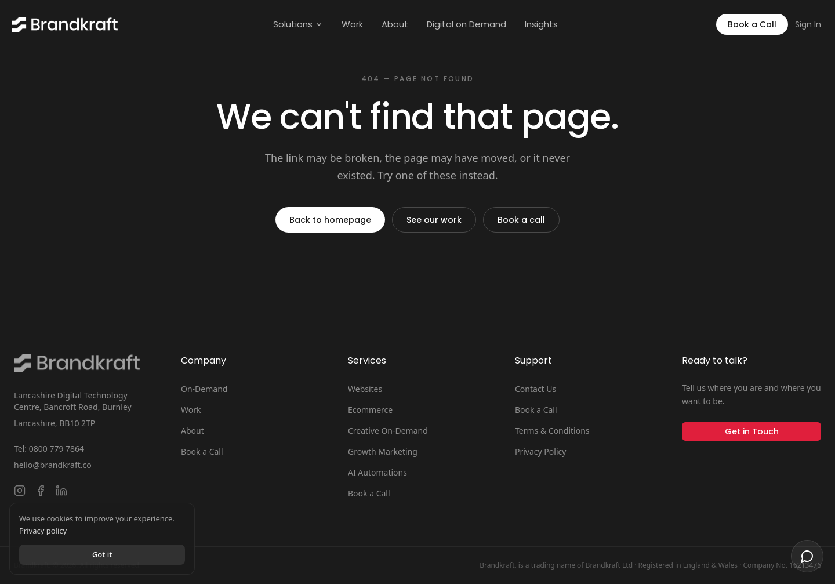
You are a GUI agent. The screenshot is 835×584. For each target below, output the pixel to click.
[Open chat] (807, 556)
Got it (102, 554)
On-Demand (204, 388)
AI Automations (377, 472)
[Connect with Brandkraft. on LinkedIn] (61, 490)
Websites (365, 388)
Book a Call (752, 24)
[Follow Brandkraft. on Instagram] (20, 490)
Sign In (808, 24)
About (395, 24)
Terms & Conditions (552, 430)
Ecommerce (370, 409)
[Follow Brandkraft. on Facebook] (40, 490)
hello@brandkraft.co (53, 464)
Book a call (521, 220)
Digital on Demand (466, 24)
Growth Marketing (383, 451)
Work (352, 24)
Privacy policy (43, 530)
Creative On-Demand (388, 430)
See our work (434, 220)
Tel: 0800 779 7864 (49, 448)
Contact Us (535, 388)
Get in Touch (752, 431)
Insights (541, 24)
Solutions (298, 24)
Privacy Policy (540, 451)
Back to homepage (330, 220)
